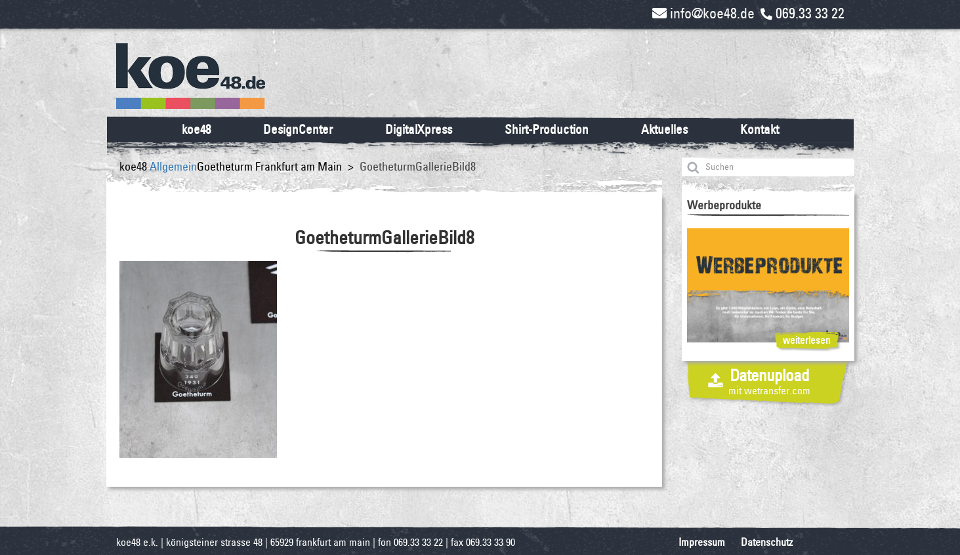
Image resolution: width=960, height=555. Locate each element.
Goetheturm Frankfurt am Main (269, 166)
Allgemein (173, 166)
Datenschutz (767, 542)
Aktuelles (664, 129)
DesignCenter (298, 129)
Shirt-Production (547, 129)
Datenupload (769, 381)
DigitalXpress (418, 129)
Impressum (701, 542)
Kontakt (759, 129)
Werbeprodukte (724, 205)
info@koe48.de (703, 13)
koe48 (196, 129)
